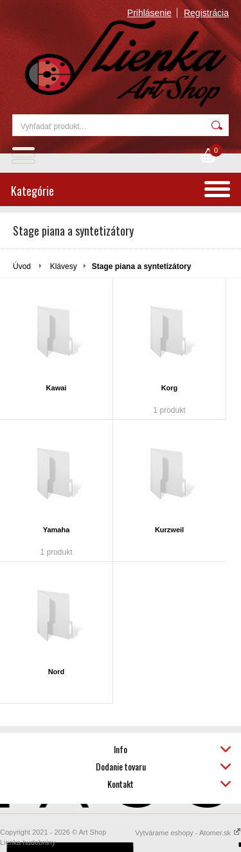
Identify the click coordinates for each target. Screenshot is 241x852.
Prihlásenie (149, 13)
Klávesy (63, 266)
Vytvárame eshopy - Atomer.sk (188, 833)
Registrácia (206, 13)
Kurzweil (169, 530)
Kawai (56, 388)
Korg (169, 388)
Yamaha (56, 530)
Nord (56, 671)
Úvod (22, 266)
